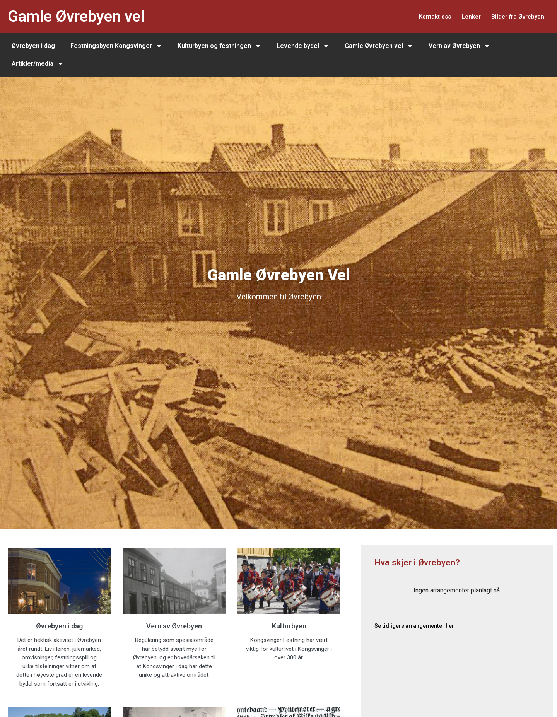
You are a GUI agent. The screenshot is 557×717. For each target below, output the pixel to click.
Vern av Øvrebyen (459, 46)
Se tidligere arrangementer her (414, 626)
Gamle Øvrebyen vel (76, 16)
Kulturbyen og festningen (219, 46)
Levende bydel (303, 46)
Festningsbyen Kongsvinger (116, 46)
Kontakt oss (416, 16)
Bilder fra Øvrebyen (514, 16)
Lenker (460, 16)
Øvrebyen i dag (33, 46)
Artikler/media (37, 64)
